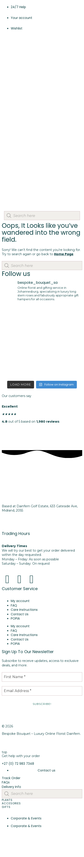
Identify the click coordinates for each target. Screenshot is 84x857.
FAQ (14, 605)
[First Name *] (42, 677)
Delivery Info (11, 787)
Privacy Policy (12, 744)
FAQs (6, 782)
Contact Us (19, 614)
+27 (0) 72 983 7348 (18, 525)
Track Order (11, 778)
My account (20, 601)
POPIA (15, 618)
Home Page (63, 254)
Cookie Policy (43, 744)
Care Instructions (24, 609)
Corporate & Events (26, 818)
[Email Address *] (42, 691)
